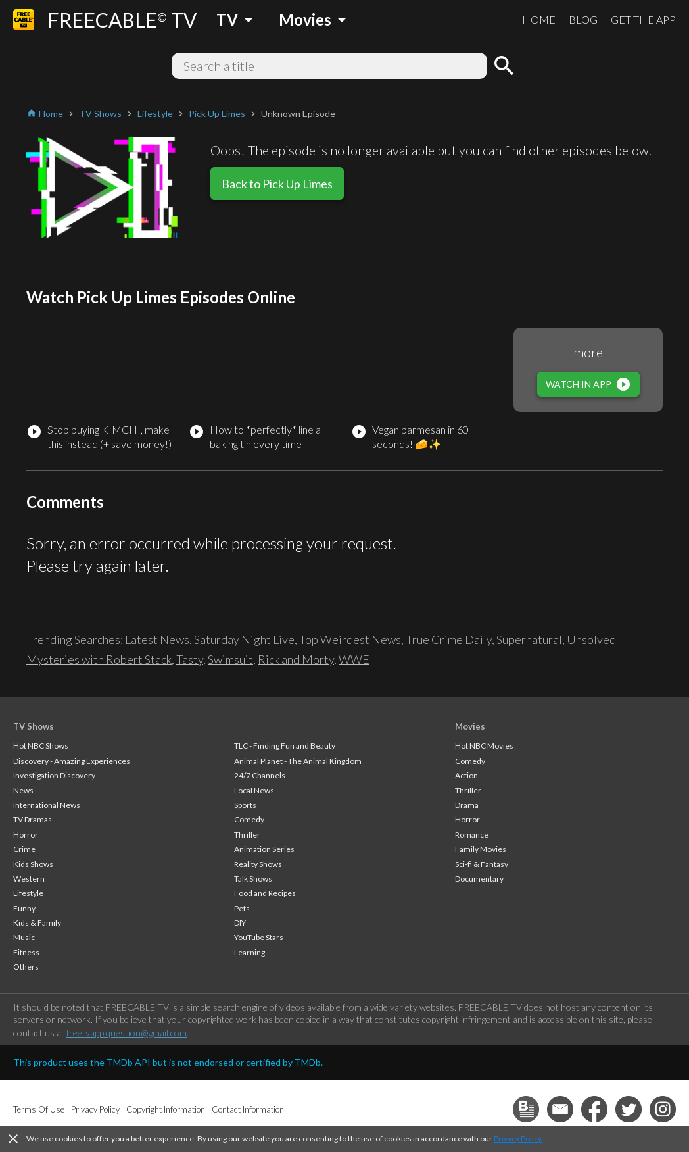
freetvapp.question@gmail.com (126, 1032)
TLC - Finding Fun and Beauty (284, 746)
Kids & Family (37, 923)
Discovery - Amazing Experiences (71, 761)
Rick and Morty (296, 659)
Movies (470, 726)
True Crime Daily (449, 639)
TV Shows (33, 726)
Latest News (157, 639)
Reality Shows (258, 864)
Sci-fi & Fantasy (481, 864)
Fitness (26, 952)
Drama (467, 805)
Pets (242, 908)
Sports (245, 805)
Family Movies (480, 849)
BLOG (583, 19)
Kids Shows (33, 864)
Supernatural (529, 639)
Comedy (249, 819)
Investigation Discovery (54, 775)
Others (26, 967)
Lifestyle (28, 893)
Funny (24, 908)
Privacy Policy (518, 1138)
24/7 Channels (259, 775)
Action (466, 775)
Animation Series (264, 849)
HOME (539, 19)
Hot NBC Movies (484, 746)
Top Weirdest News (350, 639)
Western (29, 879)
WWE (354, 659)
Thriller (247, 834)
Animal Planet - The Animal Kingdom (298, 761)
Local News (254, 790)
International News (46, 805)
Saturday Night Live (244, 639)
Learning (249, 952)
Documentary (479, 879)
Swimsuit (230, 659)
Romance (471, 834)
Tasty (189, 659)
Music (24, 937)
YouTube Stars (258, 937)
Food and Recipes (265, 893)
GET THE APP (643, 19)
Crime (24, 849)
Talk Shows (253, 879)
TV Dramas (32, 819)
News (23, 790)
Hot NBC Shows (40, 746)
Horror (25, 834)
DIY (240, 923)
